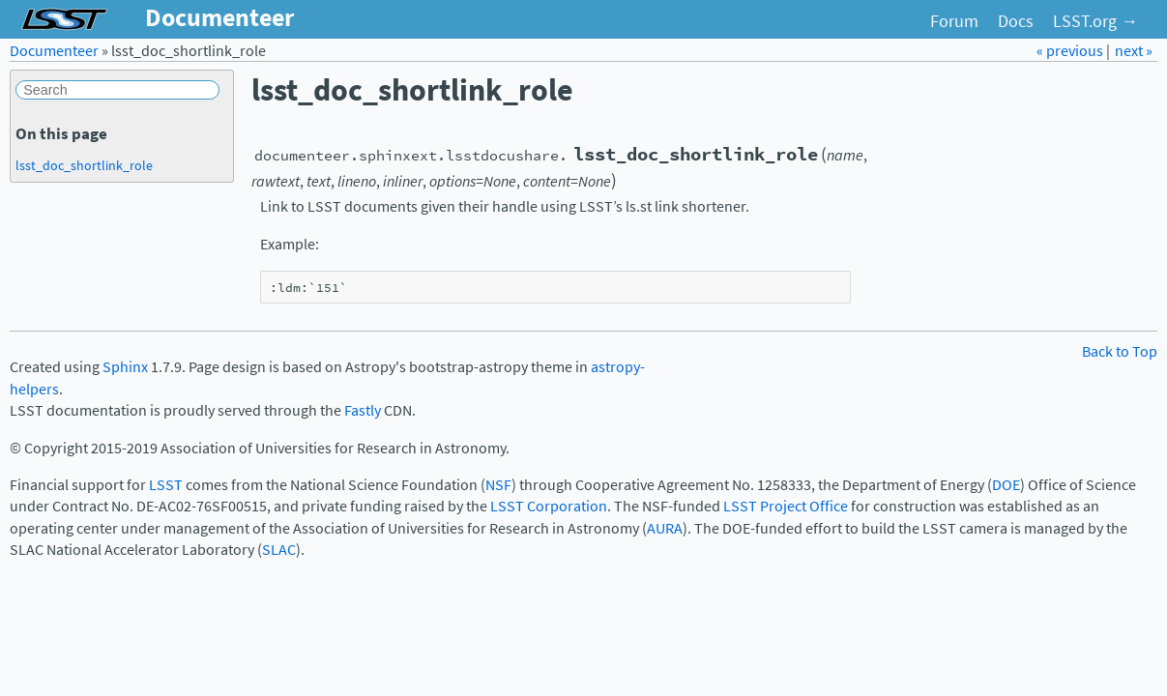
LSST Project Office (785, 506)
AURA (665, 528)
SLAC (279, 549)
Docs (1016, 21)
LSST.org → (1095, 21)
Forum (954, 21)
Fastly (362, 410)
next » (1133, 51)
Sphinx (125, 367)
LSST (166, 485)
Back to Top (1119, 351)
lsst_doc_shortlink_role (84, 165)
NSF (498, 485)
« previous (1071, 51)
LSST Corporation (548, 506)
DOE (1006, 485)
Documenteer (54, 51)
